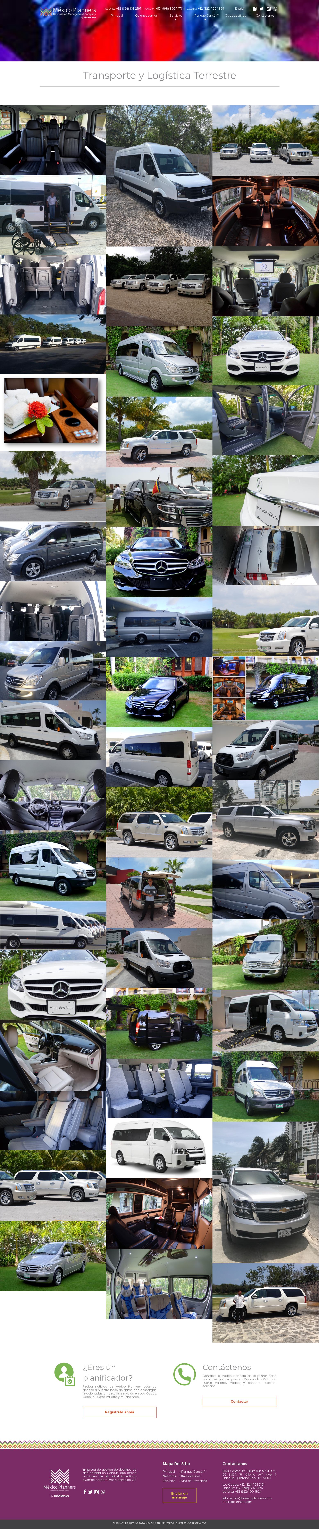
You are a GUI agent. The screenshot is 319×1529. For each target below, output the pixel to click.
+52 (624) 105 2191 (128, 8)
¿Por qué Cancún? (206, 15)
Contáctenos (265, 15)
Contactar (239, 1401)
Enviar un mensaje (179, 1495)
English (240, 8)
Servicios (176, 15)
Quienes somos (146, 15)
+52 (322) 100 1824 (211, 8)
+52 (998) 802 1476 (169, 8)
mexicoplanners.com (237, 1502)
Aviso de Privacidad (193, 1481)
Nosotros (169, 1476)
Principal (117, 15)
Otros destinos (235, 15)
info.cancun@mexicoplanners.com (247, 1498)
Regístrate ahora (119, 1412)
